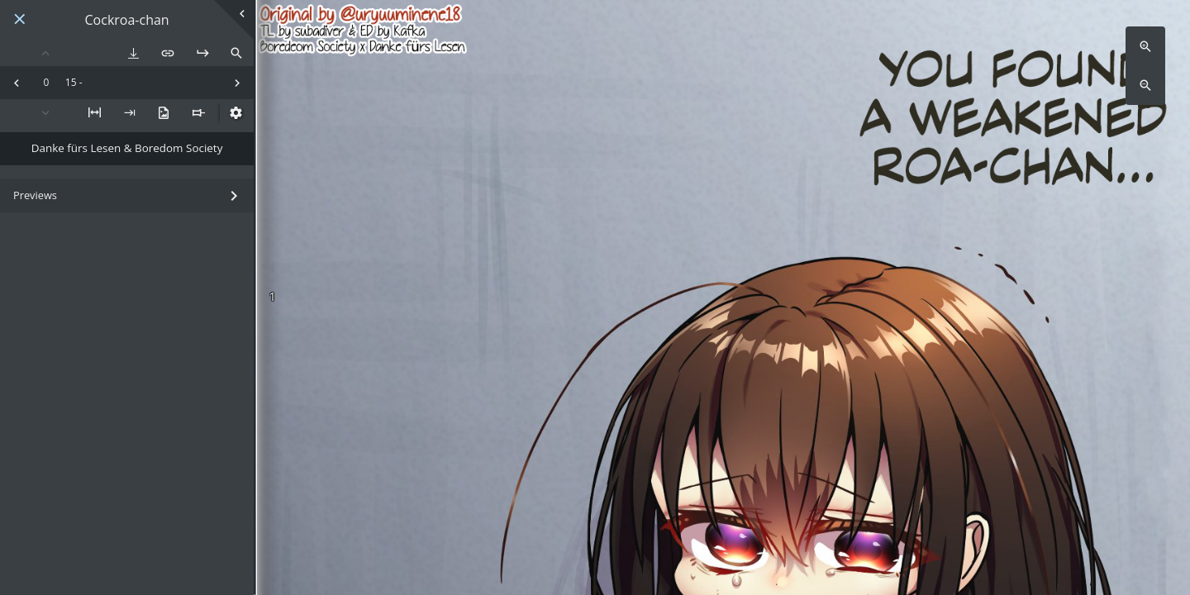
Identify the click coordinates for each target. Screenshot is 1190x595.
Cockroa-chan (127, 20)
